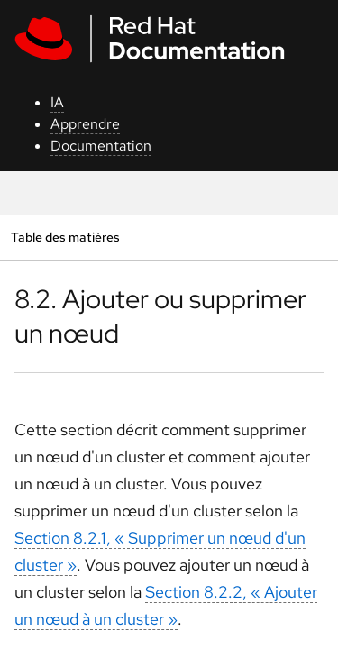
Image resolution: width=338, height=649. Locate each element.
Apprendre (85, 123)
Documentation (100, 145)
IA (57, 102)
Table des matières (65, 236)
